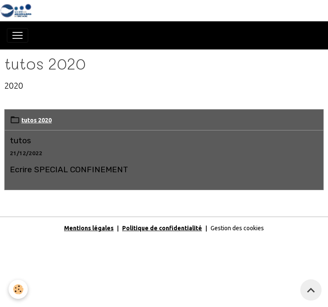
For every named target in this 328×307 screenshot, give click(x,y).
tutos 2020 (36, 120)
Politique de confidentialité (162, 228)
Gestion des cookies (237, 228)
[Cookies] (18, 289)
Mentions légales (89, 228)
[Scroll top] (311, 290)
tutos (20, 140)
